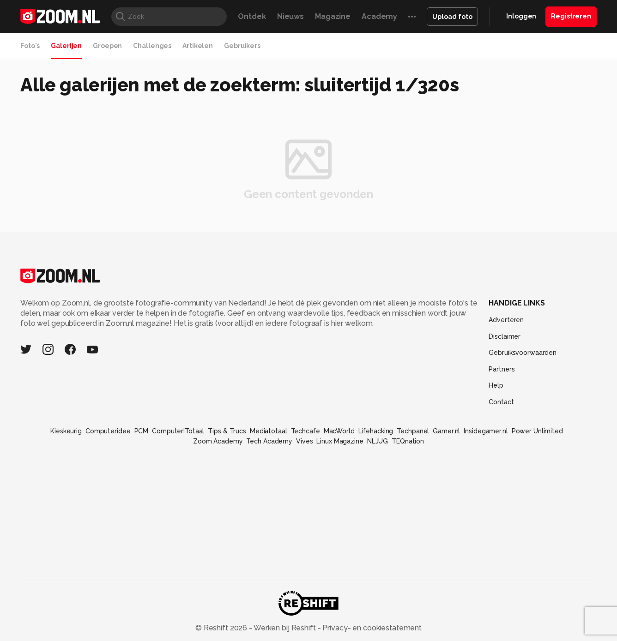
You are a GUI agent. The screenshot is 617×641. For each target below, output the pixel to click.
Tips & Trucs (227, 431)
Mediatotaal (268, 431)
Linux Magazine (339, 441)
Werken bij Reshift (285, 627)
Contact (501, 402)
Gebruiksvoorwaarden (523, 352)
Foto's (30, 45)
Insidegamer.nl (486, 431)
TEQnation (408, 441)
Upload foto (452, 16)
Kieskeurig (66, 431)
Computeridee (108, 431)
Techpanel (413, 431)
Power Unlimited (537, 431)
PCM (141, 431)
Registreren (571, 16)
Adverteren (506, 319)
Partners (501, 369)
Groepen (107, 45)
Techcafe (305, 431)
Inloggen (521, 16)
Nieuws (290, 16)
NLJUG (377, 441)
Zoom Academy (218, 441)
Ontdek (252, 16)
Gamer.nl (446, 431)
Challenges (152, 45)
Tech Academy (269, 441)
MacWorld (339, 431)
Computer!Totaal (178, 431)
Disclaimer (504, 336)
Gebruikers (242, 45)
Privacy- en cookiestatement (371, 627)
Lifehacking (375, 431)
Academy (379, 16)
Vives (304, 441)
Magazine (333, 16)
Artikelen (197, 45)
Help (496, 385)
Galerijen (66, 45)
